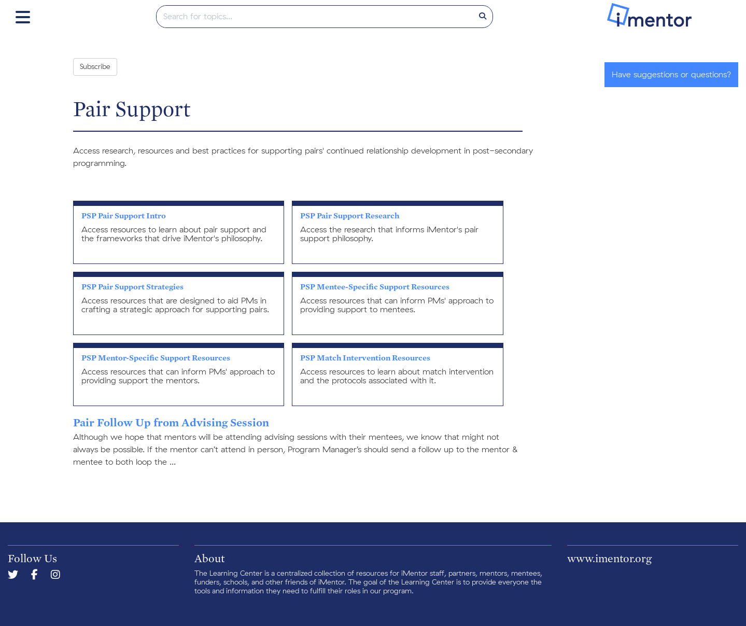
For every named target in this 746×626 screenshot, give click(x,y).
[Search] (482, 16)
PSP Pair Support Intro (123, 215)
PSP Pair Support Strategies (132, 286)
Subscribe (95, 67)
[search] (315, 16)
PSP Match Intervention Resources (365, 358)
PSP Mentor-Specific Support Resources (155, 358)
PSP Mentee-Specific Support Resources (374, 286)
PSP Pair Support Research (349, 215)
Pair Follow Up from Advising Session (171, 422)
